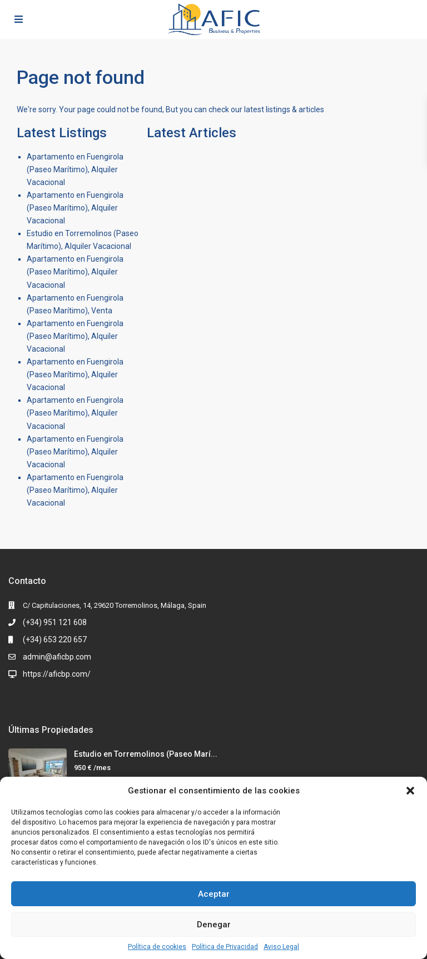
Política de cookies (157, 947)
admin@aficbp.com (57, 656)
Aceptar (214, 894)
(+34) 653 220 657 (55, 639)
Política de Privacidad (225, 947)
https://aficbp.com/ (57, 674)
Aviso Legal (281, 947)
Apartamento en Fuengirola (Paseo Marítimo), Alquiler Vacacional (75, 169)
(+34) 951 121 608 (55, 622)
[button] (410, 790)
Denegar (214, 925)
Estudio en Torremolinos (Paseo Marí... (145, 754)
